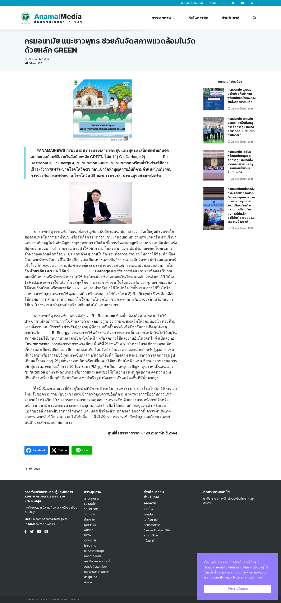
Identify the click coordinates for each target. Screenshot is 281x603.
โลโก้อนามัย (151, 520)
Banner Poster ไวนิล (157, 530)
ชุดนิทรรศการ (152, 525)
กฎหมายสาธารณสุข (96, 572)
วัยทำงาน (89, 514)
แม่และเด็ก (90, 504)
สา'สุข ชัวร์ (90, 577)
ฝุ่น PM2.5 (90, 525)
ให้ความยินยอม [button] (238, 588)
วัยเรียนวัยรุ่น (92, 509)
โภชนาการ (90, 546)
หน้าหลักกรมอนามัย (192, 3)
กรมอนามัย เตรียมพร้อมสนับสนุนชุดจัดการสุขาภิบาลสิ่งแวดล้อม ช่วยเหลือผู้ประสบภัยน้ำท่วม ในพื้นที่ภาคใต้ (240, 162)
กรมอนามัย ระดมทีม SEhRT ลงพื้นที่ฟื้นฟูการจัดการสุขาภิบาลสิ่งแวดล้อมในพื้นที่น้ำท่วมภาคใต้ (241, 127)
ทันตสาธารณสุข (94, 551)
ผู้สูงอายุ (89, 519)
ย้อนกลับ (32, 469)
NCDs (87, 535)
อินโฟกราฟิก (198, 18)
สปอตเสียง (151, 535)
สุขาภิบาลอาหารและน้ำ (97, 561)
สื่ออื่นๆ (148, 509)
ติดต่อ (213, 3)
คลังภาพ (150, 503)
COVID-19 (90, 540)
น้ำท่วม (88, 582)
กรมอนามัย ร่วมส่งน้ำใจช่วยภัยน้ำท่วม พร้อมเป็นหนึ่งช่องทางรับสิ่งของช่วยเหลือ (241, 96)
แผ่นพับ (148, 514)
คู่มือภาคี (149, 541)
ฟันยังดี (88, 530)
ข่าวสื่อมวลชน (154, 491)
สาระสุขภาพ (163, 18)
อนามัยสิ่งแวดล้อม (95, 566)
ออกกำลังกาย (92, 556)
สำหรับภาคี (230, 18)
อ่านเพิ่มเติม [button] (253, 577)
